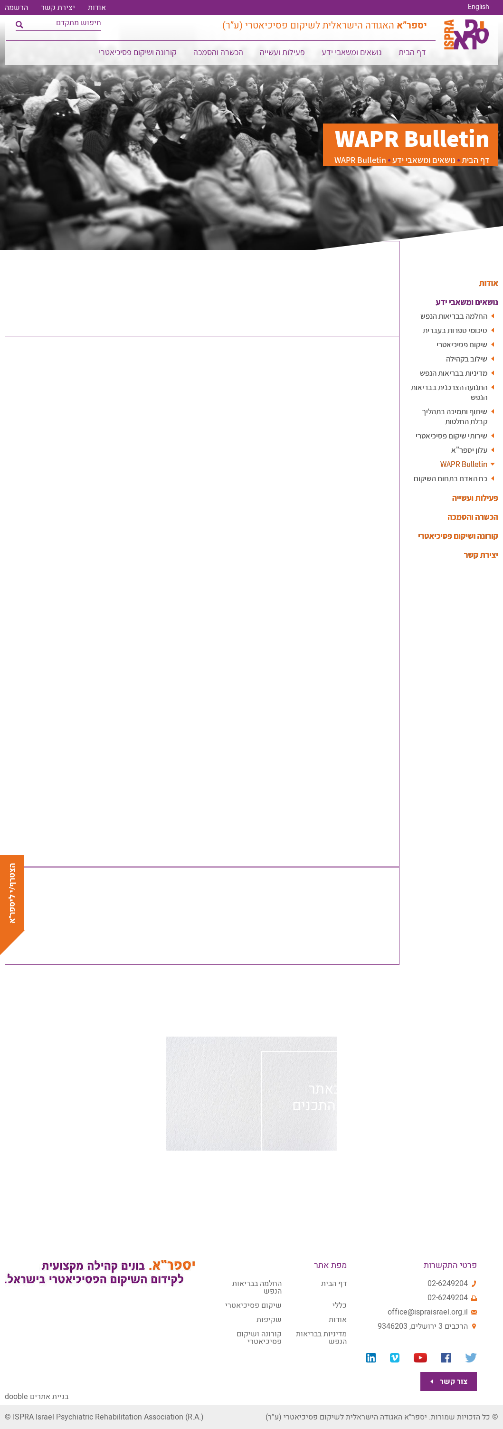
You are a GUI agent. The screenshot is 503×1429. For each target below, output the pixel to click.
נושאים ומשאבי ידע (352, 54)
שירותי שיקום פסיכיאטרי (449, 435)
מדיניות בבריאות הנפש (451, 373)
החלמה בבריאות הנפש (451, 316)
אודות (97, 7)
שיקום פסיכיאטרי (460, 344)
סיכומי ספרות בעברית (452, 330)
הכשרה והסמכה (219, 54)
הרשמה (16, 7)
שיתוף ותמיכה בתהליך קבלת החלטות (452, 416)
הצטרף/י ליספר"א (12, 893)
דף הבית (413, 54)
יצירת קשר (58, 7)
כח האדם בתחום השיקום (448, 478)
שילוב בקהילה (465, 358)
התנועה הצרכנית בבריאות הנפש (446, 392)
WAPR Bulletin (461, 464)
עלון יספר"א (468, 450)
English (478, 7)
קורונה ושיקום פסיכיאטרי (138, 54)
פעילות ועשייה (282, 54)
